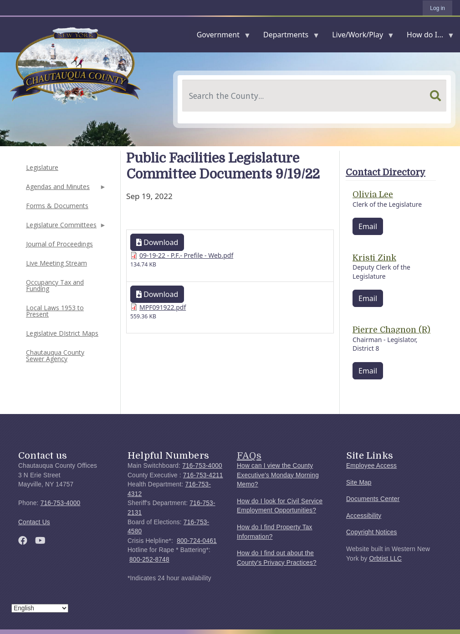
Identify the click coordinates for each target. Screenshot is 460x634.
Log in (437, 8)
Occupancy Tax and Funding (55, 285)
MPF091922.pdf (162, 307)
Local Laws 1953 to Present (55, 310)
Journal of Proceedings (59, 244)
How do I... (426, 37)
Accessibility (363, 515)
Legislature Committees (65, 227)
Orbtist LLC (385, 558)
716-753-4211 (203, 475)
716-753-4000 (61, 503)
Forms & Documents (57, 205)
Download (157, 242)
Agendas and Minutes (65, 189)
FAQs (249, 455)
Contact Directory (385, 172)
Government (219, 37)
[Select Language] (39, 608)
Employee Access (371, 465)
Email (367, 226)
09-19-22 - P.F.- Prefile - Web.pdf (186, 255)
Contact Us (34, 522)
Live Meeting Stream (56, 263)
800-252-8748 (149, 559)
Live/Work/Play (359, 37)
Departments (287, 37)
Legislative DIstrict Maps (62, 333)
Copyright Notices (371, 532)
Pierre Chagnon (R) (391, 329)
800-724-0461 (197, 540)
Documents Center (372, 499)
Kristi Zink (374, 257)
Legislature (42, 167)
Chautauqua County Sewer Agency (55, 355)
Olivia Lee (373, 194)
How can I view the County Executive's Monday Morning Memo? (278, 475)
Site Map (359, 482)
